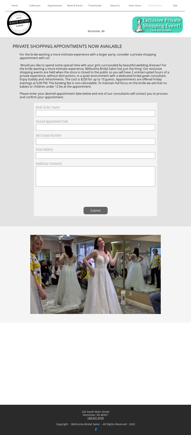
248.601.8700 (95, 418)
